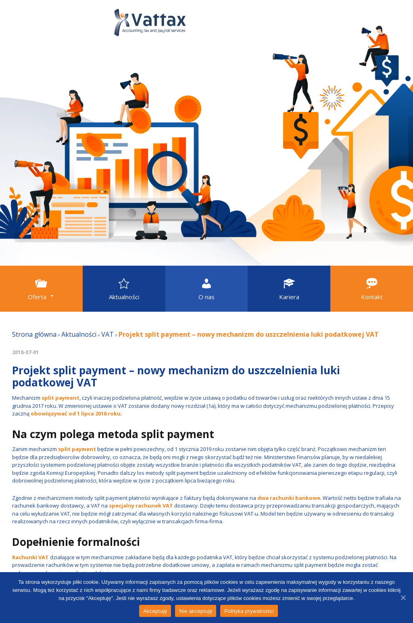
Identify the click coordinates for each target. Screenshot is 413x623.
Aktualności (78, 334)
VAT (107, 334)
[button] (41, 289)
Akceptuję (155, 611)
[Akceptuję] (403, 598)
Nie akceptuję (195, 611)
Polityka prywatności (249, 611)
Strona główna (34, 334)
